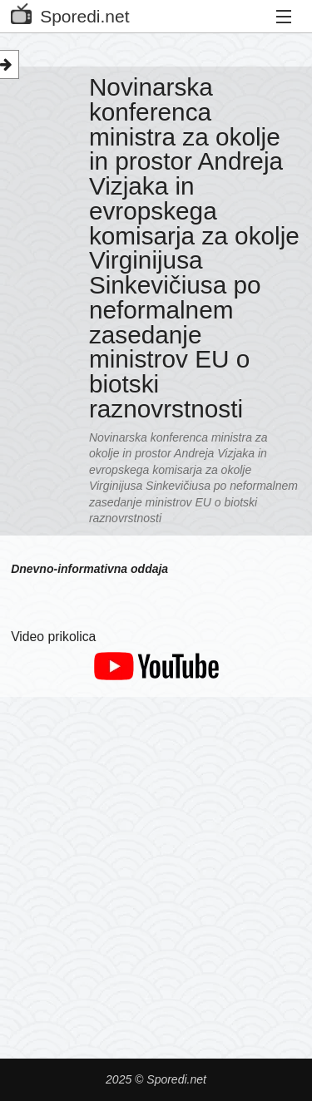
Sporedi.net (70, 13)
